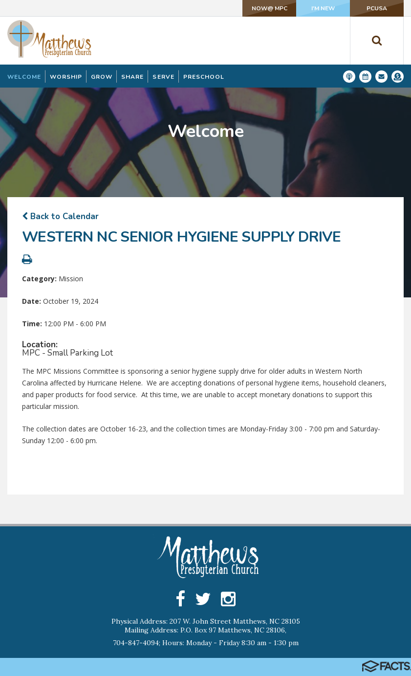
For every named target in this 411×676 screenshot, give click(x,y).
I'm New (323, 8)
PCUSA (377, 8)
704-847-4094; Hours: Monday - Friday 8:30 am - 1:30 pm (206, 642)
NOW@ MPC (269, 8)
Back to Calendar (60, 216)
